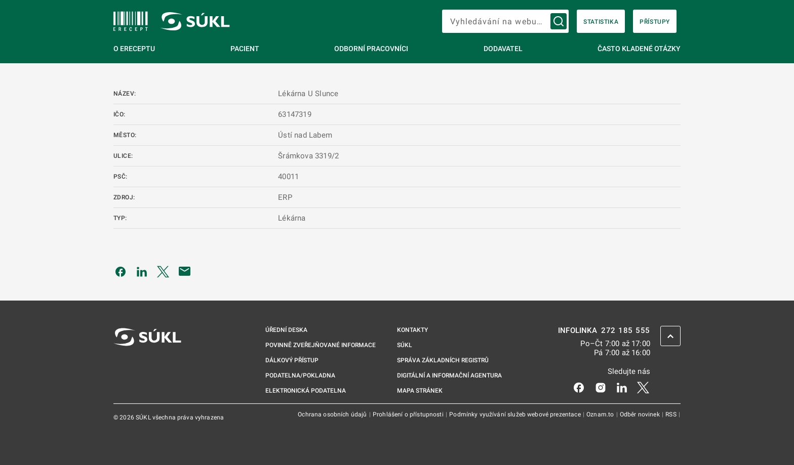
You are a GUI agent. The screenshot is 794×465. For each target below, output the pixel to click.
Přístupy (655, 21)
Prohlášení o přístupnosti (409, 414)
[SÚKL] (130, 21)
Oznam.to (600, 414)
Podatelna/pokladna (300, 375)
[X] (643, 387)
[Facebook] (579, 387)
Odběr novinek (640, 414)
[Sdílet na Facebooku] (120, 271)
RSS (671, 414)
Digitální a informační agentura (449, 375)
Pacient (244, 49)
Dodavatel (503, 49)
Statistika (600, 21)
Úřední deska (286, 329)
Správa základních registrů (443, 360)
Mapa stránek (420, 390)
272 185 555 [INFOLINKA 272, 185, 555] (625, 330)
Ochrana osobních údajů (333, 414)
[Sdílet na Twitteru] (163, 271)
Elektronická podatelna (305, 390)
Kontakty (412, 329)
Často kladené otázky (639, 49)
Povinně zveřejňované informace (320, 345)
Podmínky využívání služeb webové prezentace (515, 414)
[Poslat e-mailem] (185, 271)
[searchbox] (505, 21)
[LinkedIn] (622, 387)
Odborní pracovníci (371, 49)
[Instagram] (600, 387)
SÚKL (404, 345)
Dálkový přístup (292, 360)
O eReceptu (134, 49)
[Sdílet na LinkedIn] (142, 271)
